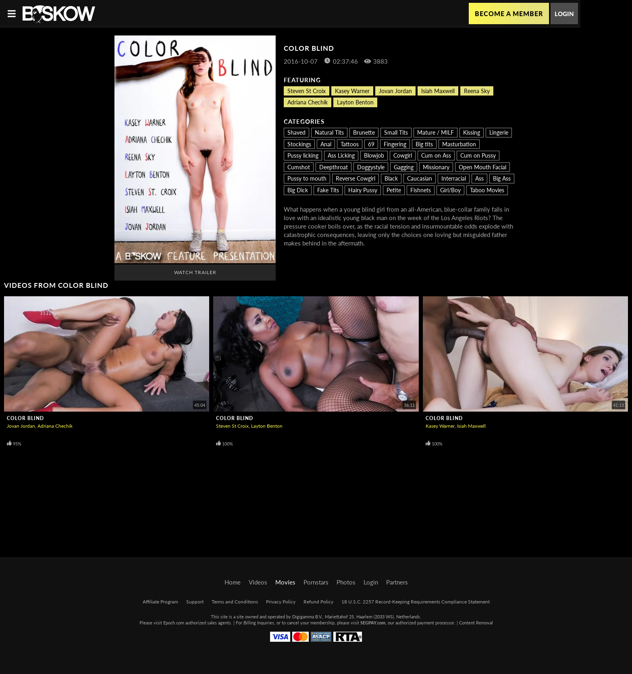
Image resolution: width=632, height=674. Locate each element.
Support (195, 602)
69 (371, 144)
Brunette (364, 132)
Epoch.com (173, 622)
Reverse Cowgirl (355, 178)
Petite (394, 190)
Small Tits (396, 132)
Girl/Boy (450, 190)
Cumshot (298, 167)
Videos (258, 582)
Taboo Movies (487, 190)
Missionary (436, 167)
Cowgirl (402, 155)
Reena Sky (477, 90)
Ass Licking (341, 155)
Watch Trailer (195, 272)
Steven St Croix (306, 90)
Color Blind (25, 418)
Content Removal (476, 622)
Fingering (395, 144)
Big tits (424, 144)
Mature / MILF (435, 132)
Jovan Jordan (395, 90)
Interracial (453, 178)
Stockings (299, 144)
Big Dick (297, 190)
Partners (397, 582)
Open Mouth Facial (482, 167)
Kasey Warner (352, 90)
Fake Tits (328, 190)
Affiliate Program (160, 602)
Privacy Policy (280, 602)
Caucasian (419, 178)
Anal (325, 144)
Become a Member (509, 13)
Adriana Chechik (307, 102)
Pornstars (316, 582)
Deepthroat (333, 167)
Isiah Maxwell (438, 90)
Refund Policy (318, 602)
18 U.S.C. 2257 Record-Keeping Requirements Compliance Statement (415, 602)
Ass (479, 178)
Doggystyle (371, 167)
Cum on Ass (436, 155)
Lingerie (498, 132)
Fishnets (420, 190)
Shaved (296, 132)
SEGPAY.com (372, 622)
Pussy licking (302, 155)
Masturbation (459, 144)
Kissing (471, 132)
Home (233, 582)
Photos (346, 582)
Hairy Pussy (362, 190)
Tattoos (350, 144)
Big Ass (502, 178)
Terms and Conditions (235, 602)
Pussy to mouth (306, 178)
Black (391, 178)
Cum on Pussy (478, 155)
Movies (285, 582)
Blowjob (374, 155)
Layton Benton (355, 102)
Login (564, 13)
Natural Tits (329, 132)
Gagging (404, 167)
